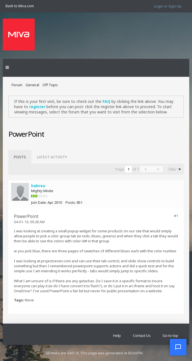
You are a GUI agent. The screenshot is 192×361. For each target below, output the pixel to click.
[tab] (19, 157)
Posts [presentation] (20, 156)
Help (117, 335)
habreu (38, 185)
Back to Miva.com (20, 5)
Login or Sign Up (167, 6)
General (32, 84)
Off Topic (50, 84)
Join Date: (39, 202)
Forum (17, 84)
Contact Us (142, 335)
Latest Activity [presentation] (52, 156)
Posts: (71, 202)
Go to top (170, 335)
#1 (176, 215)
